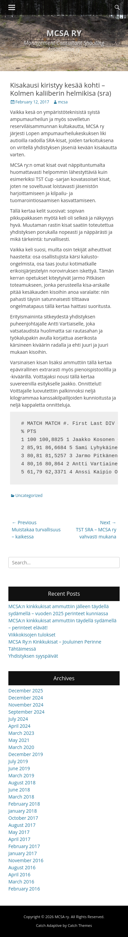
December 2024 (25, 697)
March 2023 (21, 733)
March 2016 (21, 881)
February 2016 (24, 888)
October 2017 (23, 818)
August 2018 (22, 782)
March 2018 (21, 796)
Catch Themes (80, 925)
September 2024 (26, 712)
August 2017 (22, 825)
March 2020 (21, 747)
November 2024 (26, 704)
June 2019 (19, 768)
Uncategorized (29, 495)
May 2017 (18, 832)
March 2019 (21, 775)
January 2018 (22, 811)
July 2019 (18, 761)
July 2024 (18, 719)
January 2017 (22, 853)
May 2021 (18, 740)
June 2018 (19, 789)
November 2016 (26, 860)
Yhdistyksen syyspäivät (33, 656)
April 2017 (19, 839)
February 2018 (24, 804)
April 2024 (19, 726)
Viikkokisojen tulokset (32, 634)
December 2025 (25, 690)
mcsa (63, 102)
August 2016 (22, 867)
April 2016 (19, 874)
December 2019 (25, 754)
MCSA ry (64, 32)
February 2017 (24, 846)
